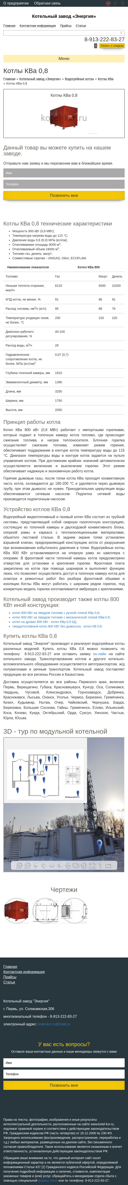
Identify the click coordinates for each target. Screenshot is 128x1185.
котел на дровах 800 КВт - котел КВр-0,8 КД (44, 622)
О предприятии (16, 3)
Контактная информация (38, 26)
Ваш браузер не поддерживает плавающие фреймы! (64, 805)
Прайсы (66, 26)
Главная (9, 26)
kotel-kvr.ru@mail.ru (54, 1024)
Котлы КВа (105, 79)
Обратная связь (47, 3)
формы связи (48, 1180)
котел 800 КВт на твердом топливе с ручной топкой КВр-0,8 (55, 613)
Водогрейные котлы (79, 79)
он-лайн (99, 654)
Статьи (81, 26)
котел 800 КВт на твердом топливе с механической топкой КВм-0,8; (61, 617)
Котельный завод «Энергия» (64, 16)
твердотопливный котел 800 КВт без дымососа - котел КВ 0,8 (57, 626)
